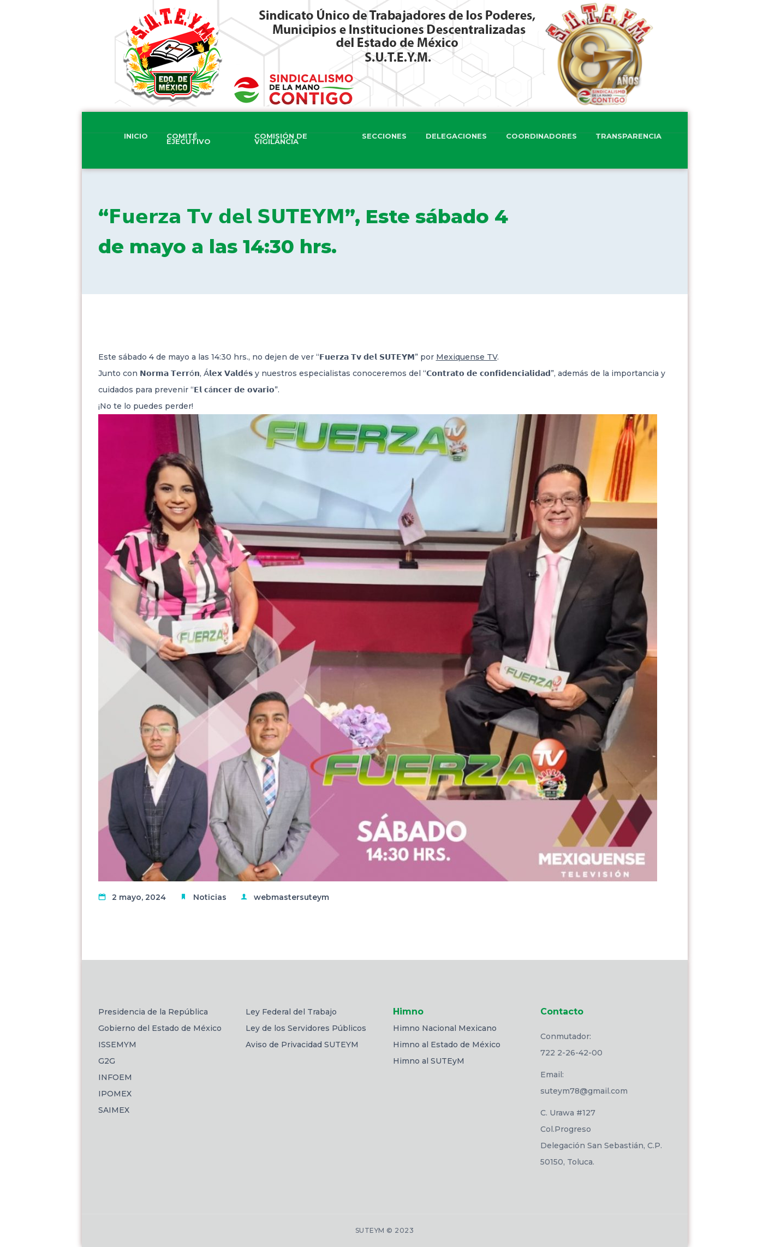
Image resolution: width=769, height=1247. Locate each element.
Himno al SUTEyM (428, 1061)
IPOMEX (115, 1094)
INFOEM (115, 1077)
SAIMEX (113, 1110)
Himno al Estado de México (446, 1044)
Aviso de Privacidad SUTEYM (302, 1044)
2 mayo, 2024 (139, 897)
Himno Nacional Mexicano (445, 1028)
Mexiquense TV (466, 357)
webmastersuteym (291, 897)
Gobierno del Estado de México (160, 1028)
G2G (106, 1061)
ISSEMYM (117, 1044)
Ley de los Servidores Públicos (306, 1028)
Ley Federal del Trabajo (291, 1012)
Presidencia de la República (153, 1012)
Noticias (209, 897)
